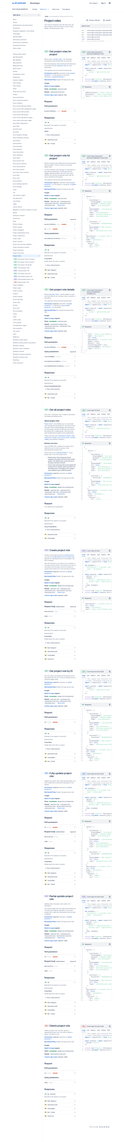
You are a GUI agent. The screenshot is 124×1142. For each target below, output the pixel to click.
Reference (44, 9)
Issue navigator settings (20, 135)
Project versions (18, 291)
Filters (15, 88)
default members (62, 452)
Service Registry (18, 311)
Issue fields (16, 126)
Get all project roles (60, 65)
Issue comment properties (20, 100)
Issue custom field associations (22, 106)
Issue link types (17, 129)
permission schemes (65, 436)
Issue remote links (18, 152)
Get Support (93, 3)
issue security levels (63, 437)
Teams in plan (17, 319)
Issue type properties (19, 166)
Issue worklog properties (20, 184)
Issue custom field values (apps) (22, 120)
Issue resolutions (18, 155)
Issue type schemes (18, 169)
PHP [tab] (108, 57)
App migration (17, 60)
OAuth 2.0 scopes (49, 86)
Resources (55, 9)
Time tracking (17, 322)
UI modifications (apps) (20, 325)
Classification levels (19, 74)
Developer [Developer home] (35, 3)
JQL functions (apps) (19, 195)
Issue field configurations (20, 123)
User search (16, 331)
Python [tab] (103, 57)
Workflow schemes (18, 345)
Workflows (16, 360)
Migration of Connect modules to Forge (25, 210)
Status (15, 314)
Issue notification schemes (21, 137)
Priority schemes (18, 224)
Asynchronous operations (20, 42)
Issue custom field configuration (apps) (24, 109)
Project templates (18, 285)
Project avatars (17, 227)
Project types (17, 288)
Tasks (14, 317)
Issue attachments (18, 97)
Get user (64, 171)
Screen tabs (16, 302)
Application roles (18, 65)
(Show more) (61, 205)
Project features (18, 241)
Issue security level (18, 161)
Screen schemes (18, 296)
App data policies (18, 57)
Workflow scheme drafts (20, 340)
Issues (15, 189)
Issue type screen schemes (21, 172)
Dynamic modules (18, 80)
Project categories (18, 230)
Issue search (16, 158)
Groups (15, 94)
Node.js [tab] (93, 57)
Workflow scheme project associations (24, 342)
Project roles (17, 256)
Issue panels (16, 140)
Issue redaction (17, 149)
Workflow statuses (18, 351)
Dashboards (16, 77)
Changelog (66, 9)
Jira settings (16, 201)
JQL (14, 192)
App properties (17, 63)
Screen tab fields (18, 299)
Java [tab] (98, 57)
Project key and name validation (22, 244)
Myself (15, 212)
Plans (14, 221)
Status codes (17, 48)
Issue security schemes (20, 163)
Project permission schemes (21, 247)
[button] (109, 3)
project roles (58, 59)
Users (14, 334)
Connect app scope (50, 95)
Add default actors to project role (64, 557)
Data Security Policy (50, 79)
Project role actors (18, 253)
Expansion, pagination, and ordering (23, 31)
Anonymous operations (20, 39)
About (15, 19)
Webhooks (16, 337)
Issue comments (17, 103)
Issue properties (17, 146)
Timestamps (16, 34)
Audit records (17, 68)
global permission (59, 77)
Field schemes (17, 83)
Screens (15, 305)
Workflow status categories (21, 348)
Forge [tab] (83, 58)
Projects (15, 293)
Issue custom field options (20, 114)
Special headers (17, 36)
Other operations (18, 363)
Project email (17, 238)
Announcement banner (19, 54)
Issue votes (16, 178)
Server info (16, 308)
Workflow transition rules (20, 357)
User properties (17, 328)
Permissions (16, 28)
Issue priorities (17, 143)
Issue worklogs (17, 186)
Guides (34, 9)
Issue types (16, 175)
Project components (19, 235)
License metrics (17, 207)
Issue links (16, 132)
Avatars (15, 71)
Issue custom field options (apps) (23, 117)
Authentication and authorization (23, 25)
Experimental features (19, 45)
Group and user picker (19, 91)
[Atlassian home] (19, 3)
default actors (69, 555)
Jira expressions (17, 198)
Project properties (18, 250)
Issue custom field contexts (21, 112)
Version (15, 22)
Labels (15, 204)
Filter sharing (17, 86)
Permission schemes (19, 215)
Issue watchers (17, 181)
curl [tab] (88, 57)
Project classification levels (21, 233)
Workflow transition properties (22, 354)
